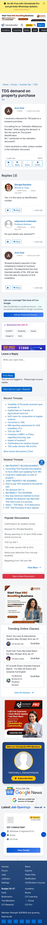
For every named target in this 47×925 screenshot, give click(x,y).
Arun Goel (19, 108)
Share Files (30, 874)
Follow (37, 163)
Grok (20, 336)
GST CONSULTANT (16, 827)
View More (34, 567)
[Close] (44, 3)
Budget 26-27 (8, 888)
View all (39, 807)
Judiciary (6, 878)
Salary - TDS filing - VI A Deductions (23, 505)
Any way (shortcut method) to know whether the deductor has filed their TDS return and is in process (22, 499)
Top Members (8, 900)
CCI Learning (31, 896)
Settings (5, 882)
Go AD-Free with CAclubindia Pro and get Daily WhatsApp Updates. (21, 6)
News (27, 866)
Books (26, 30)
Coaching (17, 30)
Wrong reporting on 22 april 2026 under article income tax (23, 535)
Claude (33, 331)
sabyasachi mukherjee (25, 221)
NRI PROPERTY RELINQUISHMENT (22, 466)
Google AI (9, 336)
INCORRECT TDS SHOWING (19, 493)
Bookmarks (7, 896)
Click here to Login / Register (16, 389)
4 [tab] (25, 859)
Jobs (35, 30)
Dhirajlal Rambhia (23, 184)
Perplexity (22, 331)
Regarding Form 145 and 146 (18, 560)
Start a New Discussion (23, 576)
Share (27, 164)
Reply (17, 163)
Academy (6, 30)
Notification (30, 878)
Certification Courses (35, 882)
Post (31, 451)
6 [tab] (33, 859)
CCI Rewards (8, 904)
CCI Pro (28, 904)
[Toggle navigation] (22, 25)
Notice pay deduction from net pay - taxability (22, 554)
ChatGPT (9, 331)
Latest (16, 807)
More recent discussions (15, 451)
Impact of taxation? (17, 440)
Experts (28, 870)
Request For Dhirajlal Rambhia (19, 529)
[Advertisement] (23, 57)
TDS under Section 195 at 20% (22, 446)
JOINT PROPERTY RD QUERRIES (21, 481)
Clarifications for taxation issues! (23, 443)
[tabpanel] (23, 834)
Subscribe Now (23, 778)
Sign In (41, 25)
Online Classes (23, 628)
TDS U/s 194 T (14, 431)
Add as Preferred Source (23, 314)
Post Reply (8, 375)
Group (29, 900)
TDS (3, 100)
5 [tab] (29, 859)
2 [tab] (18, 859)
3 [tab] (21, 859)
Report (40, 158)
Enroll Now (35, 643)
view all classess (24, 692)
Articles (5, 866)
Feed (4, 892)
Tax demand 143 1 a (15, 490)
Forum (5, 870)
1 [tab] (14, 859)
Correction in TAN (16, 422)
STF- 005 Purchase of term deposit (22, 508)
